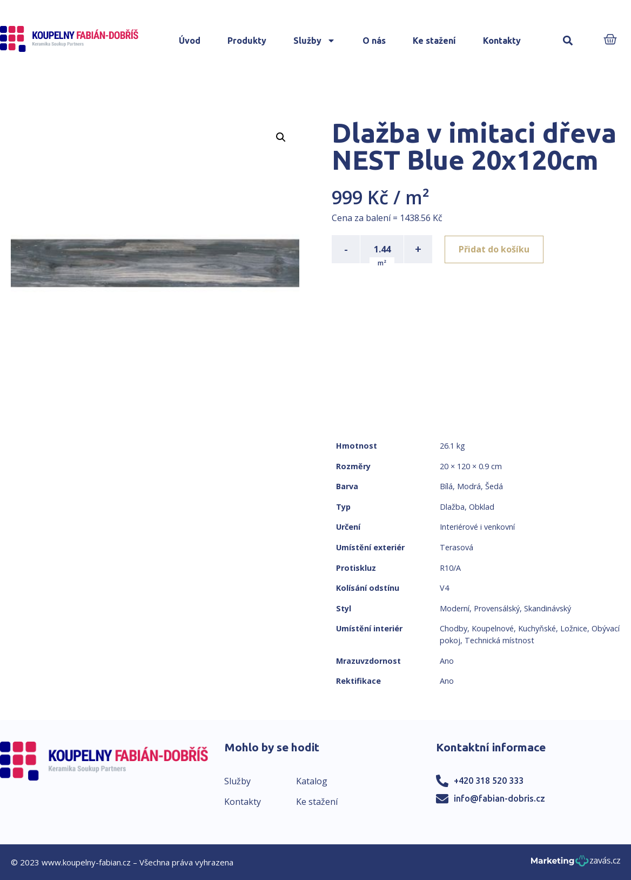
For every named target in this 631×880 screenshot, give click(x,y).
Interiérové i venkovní (477, 527)
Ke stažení (434, 40)
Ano (447, 661)
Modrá (469, 486)
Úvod (189, 40)
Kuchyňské (537, 628)
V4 (444, 588)
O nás (374, 40)
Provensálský (497, 608)
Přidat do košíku (494, 249)
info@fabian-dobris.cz (499, 798)
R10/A (450, 568)
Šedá (494, 486)
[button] (567, 41)
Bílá (446, 486)
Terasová (456, 547)
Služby (314, 40)
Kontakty (502, 40)
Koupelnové (493, 628)
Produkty (246, 40)
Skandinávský (547, 608)
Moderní (454, 608)
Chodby (453, 628)
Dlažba (452, 507)
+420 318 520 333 (488, 780)
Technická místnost (499, 640)
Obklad (481, 507)
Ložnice (573, 628)
